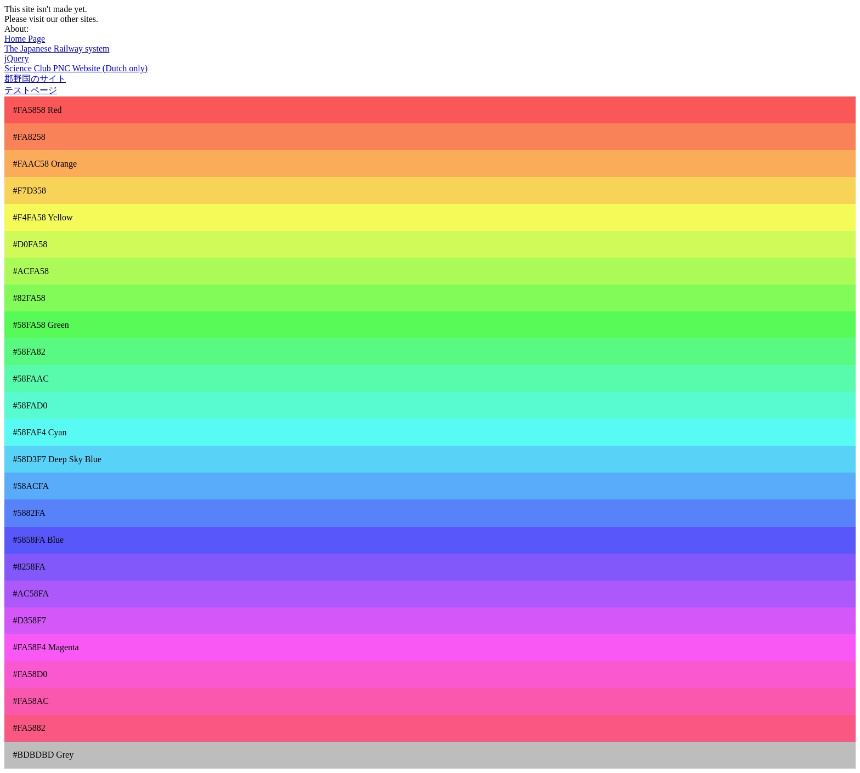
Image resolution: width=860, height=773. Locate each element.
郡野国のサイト (35, 78)
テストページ (30, 90)
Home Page (24, 38)
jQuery (16, 58)
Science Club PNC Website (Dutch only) (76, 68)
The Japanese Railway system (57, 48)
